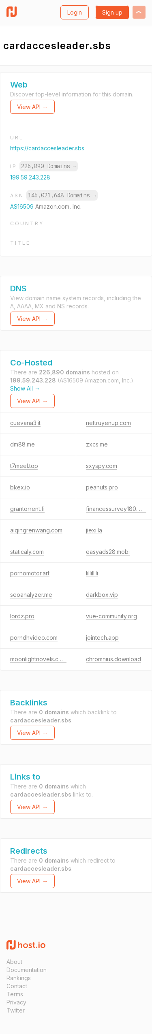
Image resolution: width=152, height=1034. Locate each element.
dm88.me (22, 444)
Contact (16, 986)
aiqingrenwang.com (36, 530)
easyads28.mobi (108, 551)
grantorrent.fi (27, 508)
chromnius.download (113, 659)
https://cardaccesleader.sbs (47, 148)
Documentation (26, 969)
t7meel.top (24, 465)
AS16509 (22, 206)
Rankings (18, 977)
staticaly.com (27, 551)
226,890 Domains (48, 166)
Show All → (25, 388)
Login (74, 12)
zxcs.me (97, 444)
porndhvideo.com (34, 637)
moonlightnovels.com (38, 659)
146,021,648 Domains (62, 195)
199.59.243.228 (30, 177)
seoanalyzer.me (31, 594)
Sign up (112, 12)
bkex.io (20, 487)
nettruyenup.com (108, 422)
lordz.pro (22, 616)
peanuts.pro (102, 487)
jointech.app (102, 637)
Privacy (16, 1002)
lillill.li (92, 573)
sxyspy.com (101, 465)
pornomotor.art (29, 573)
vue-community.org (111, 616)
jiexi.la (94, 530)
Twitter (15, 1010)
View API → (32, 106)
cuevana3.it (25, 422)
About (14, 961)
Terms (14, 994)
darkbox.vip (102, 594)
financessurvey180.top (116, 508)
